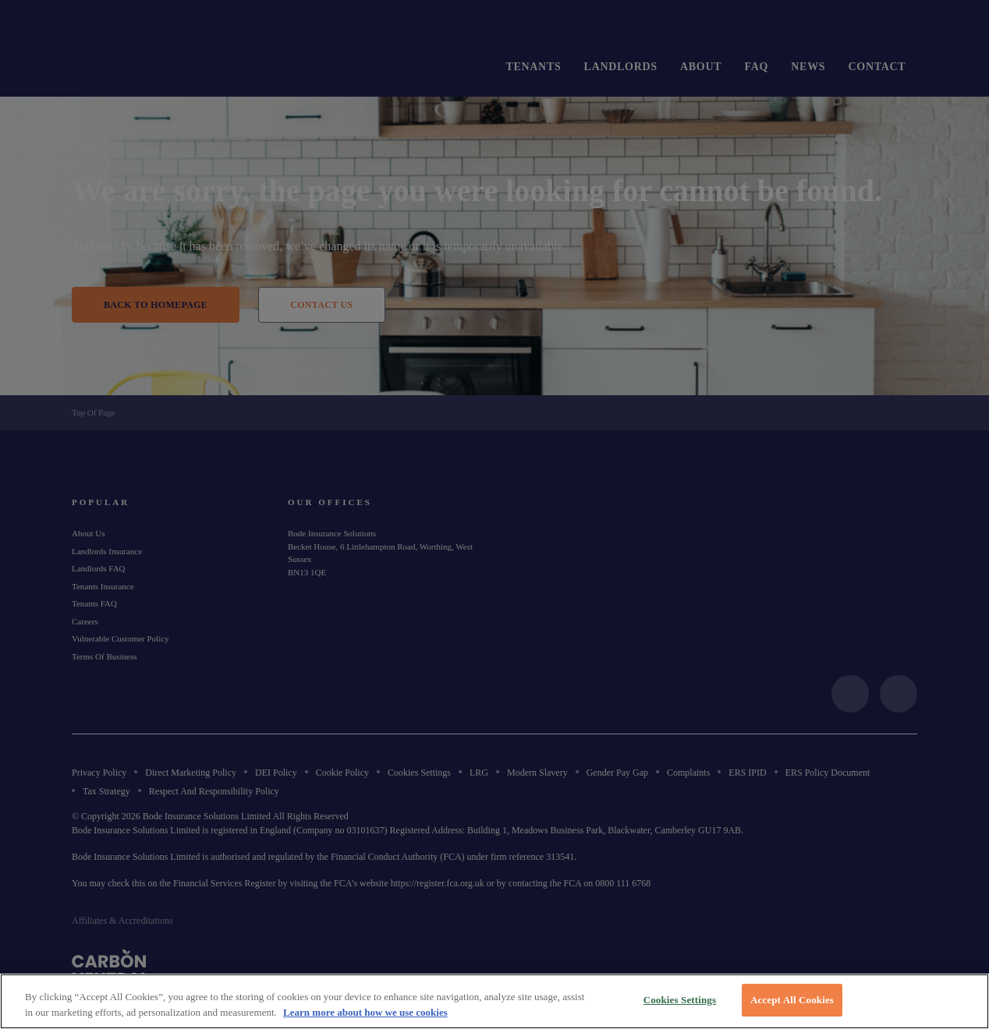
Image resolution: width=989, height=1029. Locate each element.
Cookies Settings (679, 1000)
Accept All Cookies (792, 1000)
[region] (494, 1001)
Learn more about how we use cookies (365, 1012)
